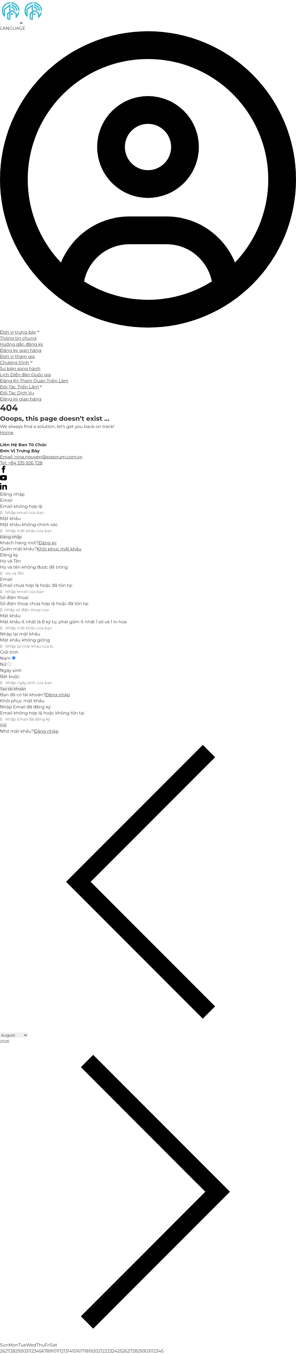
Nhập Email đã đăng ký (25, 707)
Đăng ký (47, 542)
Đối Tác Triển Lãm (21, 387)
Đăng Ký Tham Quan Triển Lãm (34, 380)
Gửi (3, 725)
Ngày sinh (11, 670)
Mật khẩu (10, 518)
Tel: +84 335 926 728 (21, 463)
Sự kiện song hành (20, 368)
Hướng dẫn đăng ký (21, 344)
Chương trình (17, 362)
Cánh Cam (48, 438)
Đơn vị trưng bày (20, 332)
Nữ (5, 664)
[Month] (14, 1035)
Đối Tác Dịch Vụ (17, 393)
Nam (8, 658)
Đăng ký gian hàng (20, 350)
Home (7, 432)
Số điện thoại (14, 597)
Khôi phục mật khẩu (59, 549)
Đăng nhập (11, 536)
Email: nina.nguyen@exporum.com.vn (41, 457)
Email (6, 500)
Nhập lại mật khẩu (20, 634)
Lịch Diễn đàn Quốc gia (25, 374)
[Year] (26, 1041)
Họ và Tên (10, 561)
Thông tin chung (18, 338)
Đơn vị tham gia (17, 356)
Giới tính (9, 652)
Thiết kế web (14, 438)
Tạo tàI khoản (13, 688)
